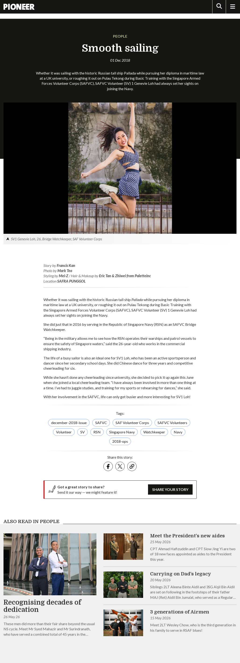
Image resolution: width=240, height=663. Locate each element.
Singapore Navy (122, 432)
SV (82, 432)
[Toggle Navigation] (232, 7)
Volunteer (64, 432)
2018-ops (120, 441)
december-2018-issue (69, 422)
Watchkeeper (154, 432)
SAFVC (101, 422)
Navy (178, 432)
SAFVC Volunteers (172, 422)
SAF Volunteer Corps (132, 422)
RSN (97, 432)
